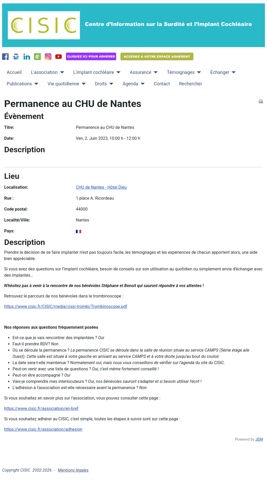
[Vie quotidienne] (82, 83)
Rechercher (190, 83)
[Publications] (35, 83)
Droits (101, 83)
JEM (259, 439)
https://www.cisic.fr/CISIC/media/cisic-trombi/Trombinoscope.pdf (65, 306)
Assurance (140, 72)
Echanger (219, 72)
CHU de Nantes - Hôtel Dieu (101, 187)
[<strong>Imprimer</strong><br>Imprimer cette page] (261, 100)
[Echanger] (232, 72)
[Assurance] (154, 72)
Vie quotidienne (63, 83)
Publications (19, 83)
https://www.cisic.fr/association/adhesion (43, 429)
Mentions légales (73, 470)
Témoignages (181, 72)
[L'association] (61, 72)
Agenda (130, 83)
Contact (162, 83)
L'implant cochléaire (93, 72)
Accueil (14, 72)
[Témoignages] (198, 72)
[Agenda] (141, 83)
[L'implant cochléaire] (117, 72)
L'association (44, 72)
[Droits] (110, 83)
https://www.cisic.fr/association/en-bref (41, 408)
